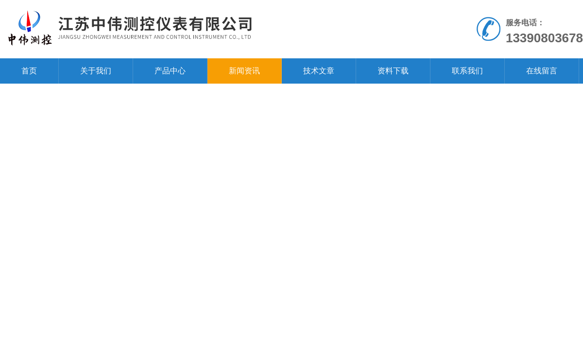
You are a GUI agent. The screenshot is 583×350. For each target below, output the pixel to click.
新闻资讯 (244, 71)
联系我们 (467, 71)
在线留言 (541, 71)
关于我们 (95, 71)
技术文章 (318, 71)
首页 (29, 71)
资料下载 (393, 71)
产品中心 (170, 71)
